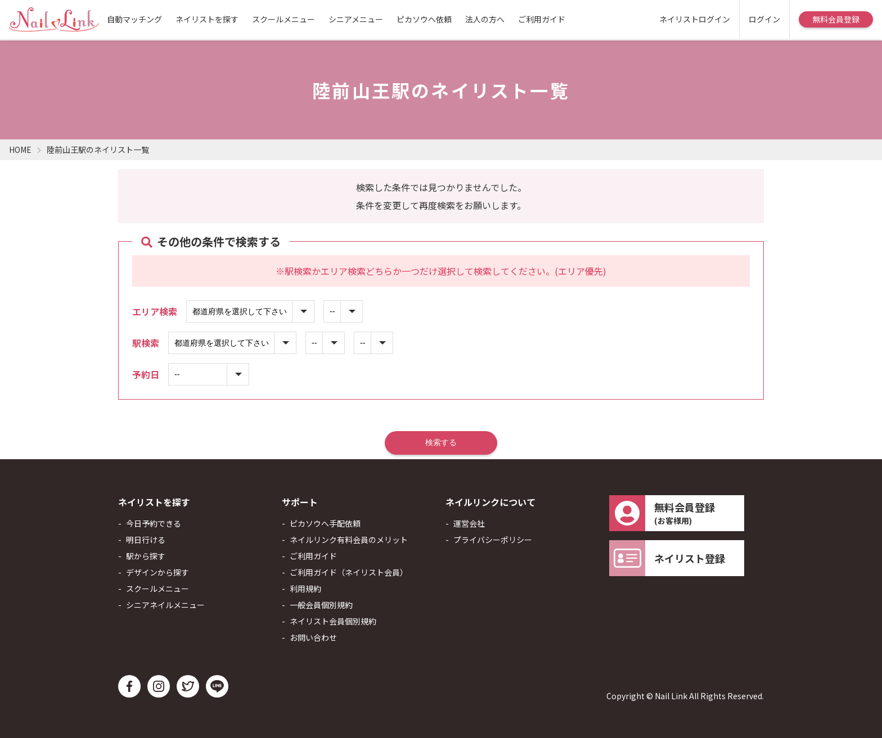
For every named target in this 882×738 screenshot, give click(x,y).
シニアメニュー (355, 19)
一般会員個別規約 (321, 604)
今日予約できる (153, 523)
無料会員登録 (836, 19)
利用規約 (305, 588)
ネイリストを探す (207, 19)
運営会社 (469, 523)
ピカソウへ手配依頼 (325, 523)
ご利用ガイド (541, 19)
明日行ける (145, 539)
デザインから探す (157, 572)
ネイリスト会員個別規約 (333, 621)
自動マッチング (134, 19)
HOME (20, 149)
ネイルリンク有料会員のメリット (349, 539)
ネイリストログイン (694, 19)
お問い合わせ (313, 637)
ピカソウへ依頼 (424, 19)
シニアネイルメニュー (165, 604)
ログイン (764, 19)
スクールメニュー (283, 19)
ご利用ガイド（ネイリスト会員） (349, 572)
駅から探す (145, 556)
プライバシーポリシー (492, 539)
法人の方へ (485, 19)
